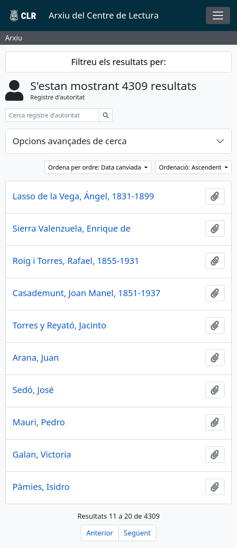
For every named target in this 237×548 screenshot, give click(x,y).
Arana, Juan (36, 358)
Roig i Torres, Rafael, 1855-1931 (76, 261)
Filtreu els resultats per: (118, 62)
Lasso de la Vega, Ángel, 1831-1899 (83, 196)
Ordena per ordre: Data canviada (95, 167)
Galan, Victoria (42, 454)
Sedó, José (33, 390)
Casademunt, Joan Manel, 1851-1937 (86, 293)
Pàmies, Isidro (41, 487)
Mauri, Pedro (39, 422)
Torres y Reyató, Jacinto (59, 325)
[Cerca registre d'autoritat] (52, 115)
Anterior (99, 533)
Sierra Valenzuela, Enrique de (71, 228)
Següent (137, 533)
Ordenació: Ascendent (191, 167)
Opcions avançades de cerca (69, 141)
